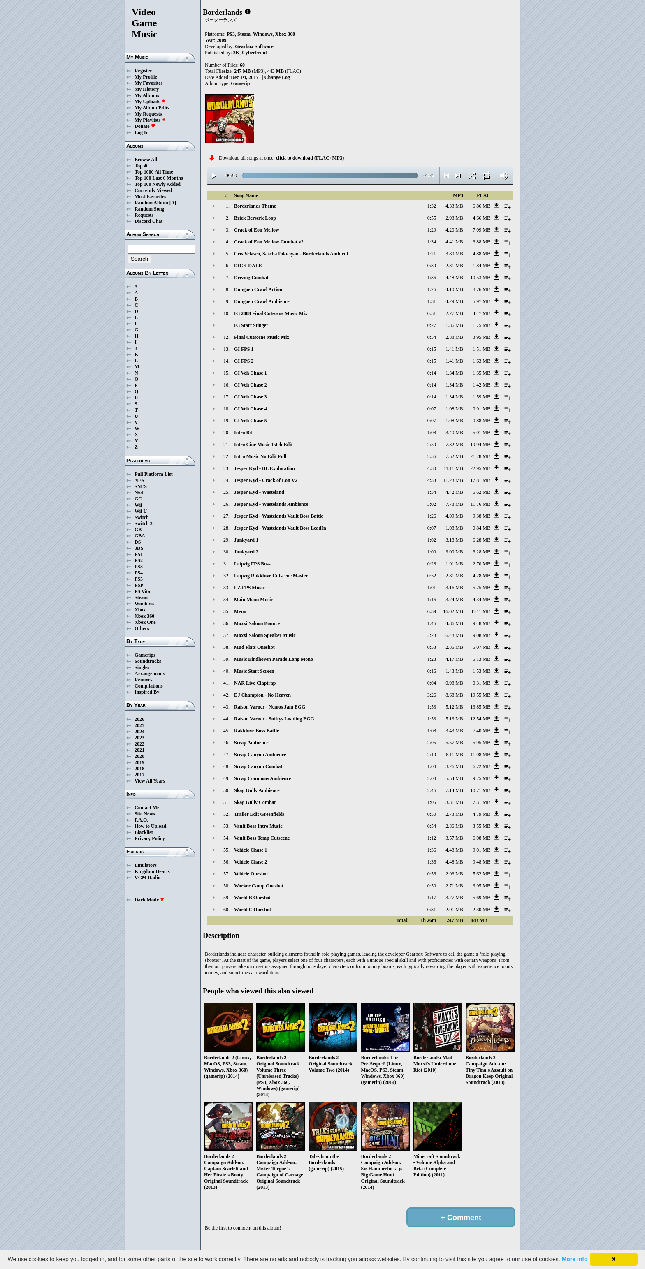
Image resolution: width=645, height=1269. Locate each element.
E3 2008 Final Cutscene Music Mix (270, 313)
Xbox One (145, 622)
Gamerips (145, 655)
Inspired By (147, 692)
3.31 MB (454, 802)
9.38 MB (481, 516)
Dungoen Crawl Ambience (262, 301)
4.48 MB (454, 277)
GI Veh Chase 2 (250, 385)
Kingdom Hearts (152, 871)
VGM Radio (147, 877)
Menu (240, 611)
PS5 (139, 579)
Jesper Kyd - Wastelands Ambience (271, 504)
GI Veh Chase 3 (250, 397)
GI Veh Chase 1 (250, 373)
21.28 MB (480, 456)
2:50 (431, 444)
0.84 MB (481, 528)
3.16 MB (454, 588)
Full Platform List (154, 474)
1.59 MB (481, 397)
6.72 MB (481, 766)
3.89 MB (454, 254)
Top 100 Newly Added (158, 184)
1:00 (431, 552)
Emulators (146, 865)
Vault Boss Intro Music (258, 826)
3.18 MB (454, 540)
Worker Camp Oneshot (258, 886)
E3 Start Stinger (251, 325)
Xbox (140, 610)
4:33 (431, 480)
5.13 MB (481, 659)
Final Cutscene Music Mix (261, 337)
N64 (139, 493)
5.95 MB (481, 743)
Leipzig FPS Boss (252, 564)
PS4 (139, 573)
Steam (141, 597)
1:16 (431, 599)
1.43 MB (454, 671)
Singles (142, 667)
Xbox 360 (144, 616)
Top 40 (142, 166)
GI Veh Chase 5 (250, 421)
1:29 (431, 230)
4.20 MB (454, 230)
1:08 (431, 432)
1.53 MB (481, 671)
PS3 (139, 567)
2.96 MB (454, 874)
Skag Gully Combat (255, 802)
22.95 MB (480, 468)
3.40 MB (454, 432)
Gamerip (240, 83)
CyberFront (254, 53)
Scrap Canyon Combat (258, 766)
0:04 (431, 683)
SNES (141, 486)
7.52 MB (454, 456)
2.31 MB (454, 266)
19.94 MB (480, 444)
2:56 (431, 456)
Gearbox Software (254, 46)
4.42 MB (454, 492)
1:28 (431, 659)
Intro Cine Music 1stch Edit (263, 444)
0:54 (431, 337)
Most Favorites (150, 196)
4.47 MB (481, 313)
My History (147, 89)
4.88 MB (481, 254)
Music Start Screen (254, 671)
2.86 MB (454, 826)
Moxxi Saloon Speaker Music (264, 635)
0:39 (431, 266)
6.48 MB (454, 635)
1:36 (431, 277)
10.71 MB (480, 790)
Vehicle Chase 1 (250, 850)
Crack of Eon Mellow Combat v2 (269, 242)
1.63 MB (481, 361)
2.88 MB (454, 337)
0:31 (431, 909)
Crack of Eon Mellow (256, 230)
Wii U (141, 511)
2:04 (431, 778)
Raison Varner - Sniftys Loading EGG (274, 719)
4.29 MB (454, 301)
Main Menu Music (253, 599)
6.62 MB (481, 492)
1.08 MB (454, 409)
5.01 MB (481, 432)
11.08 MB (480, 754)
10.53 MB (480, 277)
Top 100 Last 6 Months (159, 178)
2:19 (431, 754)
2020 (139, 756)
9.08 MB (481, 635)
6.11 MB (454, 754)
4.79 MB (481, 814)
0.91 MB (481, 409)
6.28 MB (481, 540)
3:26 (431, 695)
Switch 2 (144, 523)
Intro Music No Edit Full (260, 456)
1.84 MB (481, 266)
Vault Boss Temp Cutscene (262, 838)
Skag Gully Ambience (257, 790)
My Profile (146, 77)
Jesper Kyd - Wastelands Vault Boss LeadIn (280, 528)
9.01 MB (481, 850)
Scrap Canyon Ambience (260, 754)
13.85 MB (480, 707)
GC (138, 499)
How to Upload (150, 826)
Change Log (277, 77)
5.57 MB (454, 743)
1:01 (431, 588)
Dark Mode (150, 900)
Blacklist (144, 832)
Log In (141, 132)
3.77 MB (454, 898)
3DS (139, 548)
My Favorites (148, 83)
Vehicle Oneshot (251, 874)
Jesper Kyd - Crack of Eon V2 (265, 480)
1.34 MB (454, 373)
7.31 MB (481, 802)
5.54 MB (454, 778)
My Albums (147, 95)
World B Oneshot (252, 898)
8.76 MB (481, 289)
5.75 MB (481, 588)
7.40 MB (481, 731)
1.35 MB (481, 373)
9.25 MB (481, 778)
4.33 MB (454, 206)
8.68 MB (454, 695)
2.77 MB (454, 313)
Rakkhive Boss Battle (256, 731)
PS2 (139, 560)
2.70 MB (481, 564)
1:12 (431, 838)
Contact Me (147, 807)
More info (575, 1259)
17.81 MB (480, 480)
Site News (145, 814)
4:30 (431, 468)
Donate (145, 126)
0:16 (431, 671)
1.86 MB (454, 325)
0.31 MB (481, 683)
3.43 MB (454, 731)
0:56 (431, 874)
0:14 (431, 373)
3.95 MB (481, 337)
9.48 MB (481, 623)
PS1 (139, 554)
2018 (139, 768)
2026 (139, 719)
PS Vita (142, 591)
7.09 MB (481, 230)
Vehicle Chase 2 (250, 862)
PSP (139, 585)
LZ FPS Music (249, 588)
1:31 (431, 301)
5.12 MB (454, 707)
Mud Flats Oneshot (254, 647)
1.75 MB (481, 325)
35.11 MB (480, 611)
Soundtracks (148, 661)
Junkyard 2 (246, 552)
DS (138, 542)
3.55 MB (481, 826)
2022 (139, 744)
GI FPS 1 (243, 349)
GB (138, 530)
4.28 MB (481, 576)
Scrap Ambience (251, 743)
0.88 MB (481, 421)
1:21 (431, 254)
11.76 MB (480, 504)
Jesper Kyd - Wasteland (259, 492)
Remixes (143, 680)
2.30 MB (481, 909)
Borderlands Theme (255, 206)
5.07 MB (481, 647)
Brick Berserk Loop (255, 218)
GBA (140, 536)
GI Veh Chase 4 (250, 409)
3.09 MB (454, 552)
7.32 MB (454, 444)
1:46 (431, 623)
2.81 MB (454, 576)
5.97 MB (481, 301)
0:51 (431, 313)
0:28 (431, 564)
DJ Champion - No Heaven (262, 695)
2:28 (431, 635)
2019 (139, 762)
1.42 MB (481, 385)
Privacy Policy (150, 838)
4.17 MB (454, 659)
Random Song (149, 209)
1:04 (431, 766)
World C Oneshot (252, 909)
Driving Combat (251, 277)
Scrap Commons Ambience (262, 778)
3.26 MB (454, 766)
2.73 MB (454, 814)
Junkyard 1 (246, 540)
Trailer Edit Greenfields (259, 814)
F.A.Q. (141, 820)
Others (142, 628)
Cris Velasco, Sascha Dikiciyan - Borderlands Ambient (291, 254)
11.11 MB (453, 468)
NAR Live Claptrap (255, 683)
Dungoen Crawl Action (258, 289)
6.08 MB (481, 838)
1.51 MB (481, 349)
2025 (139, 725)
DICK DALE (248, 266)
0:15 (431, 349)
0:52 (431, 576)
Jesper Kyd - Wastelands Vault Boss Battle (278, 516)
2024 (139, 731)
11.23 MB (453, 480)
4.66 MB (481, 218)
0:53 (431, 647)
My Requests (148, 114)
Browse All (146, 159)
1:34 (431, 242)
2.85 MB (454, 647)
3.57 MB (454, 838)
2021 (139, 750)
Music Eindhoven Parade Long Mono (273, 659)
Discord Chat (148, 221)
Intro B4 (243, 432)
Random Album (151, 203)
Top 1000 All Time (154, 172)
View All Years (150, 781)
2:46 (431, 790)
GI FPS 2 (243, 361)
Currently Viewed (153, 190)
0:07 (431, 409)
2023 (139, 738)
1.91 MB (454, 564)
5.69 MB (481, 898)
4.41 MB (454, 242)
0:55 (431, 218)
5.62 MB (481, 874)
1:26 (431, 289)
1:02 (431, 540)
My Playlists (150, 120)
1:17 (431, 898)
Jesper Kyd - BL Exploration (264, 468)
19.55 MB (480, 695)
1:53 (431, 707)
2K (236, 53)
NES (139, 480)
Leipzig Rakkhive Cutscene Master (271, 576)
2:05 (431, 743)
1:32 (431, 206)
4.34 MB (481, 599)
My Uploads (150, 101)
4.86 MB (454, 623)
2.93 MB (454, 218)
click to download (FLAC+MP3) (310, 158)
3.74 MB (454, 599)
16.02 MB (453, 611)
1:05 (431, 802)
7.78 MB (454, 504)
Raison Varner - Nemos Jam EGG (269, 707)
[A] (172, 203)
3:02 (431, 504)
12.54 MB (480, 719)
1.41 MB (454, 349)
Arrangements (150, 673)
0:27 (431, 325)
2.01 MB (454, 909)
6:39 (431, 611)
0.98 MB (454, 683)
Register (143, 71)
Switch (142, 517)
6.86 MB (481, 206)
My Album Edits (152, 108)
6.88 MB (481, 242)
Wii (138, 505)
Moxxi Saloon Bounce (257, 623)
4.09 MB (454, 516)
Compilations (149, 686)
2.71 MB (454, 886)
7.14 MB (454, 790)
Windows (144, 604)
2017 (139, 775)
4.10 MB (454, 289)
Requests (144, 215)
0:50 (431, 814)
